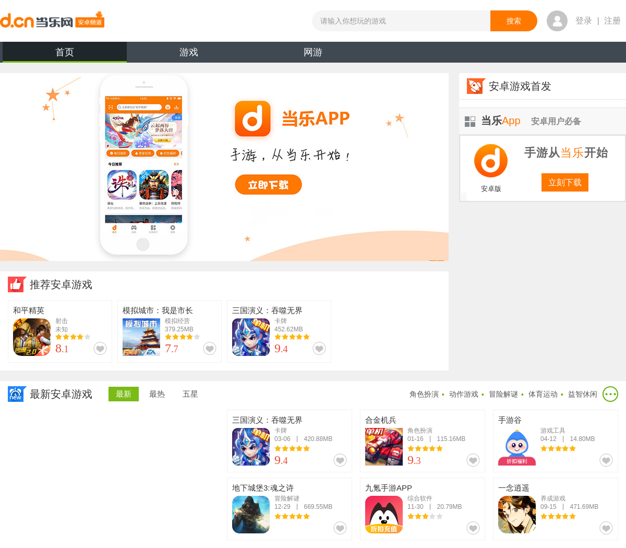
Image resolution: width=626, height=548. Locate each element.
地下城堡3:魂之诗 (263, 487)
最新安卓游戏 (61, 394)
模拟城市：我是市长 (158, 310)
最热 (157, 393)
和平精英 (28, 310)
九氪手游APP (388, 487)
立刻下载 (565, 182)
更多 (610, 394)
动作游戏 (463, 394)
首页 (65, 55)
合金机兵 (380, 419)
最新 (123, 393)
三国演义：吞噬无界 (267, 310)
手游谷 (510, 419)
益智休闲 (582, 394)
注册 (612, 20)
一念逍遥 (513, 487)
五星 (190, 393)
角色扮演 (424, 394)
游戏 (188, 52)
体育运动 (543, 394)
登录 (583, 20)
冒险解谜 (503, 394)
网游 (313, 52)
